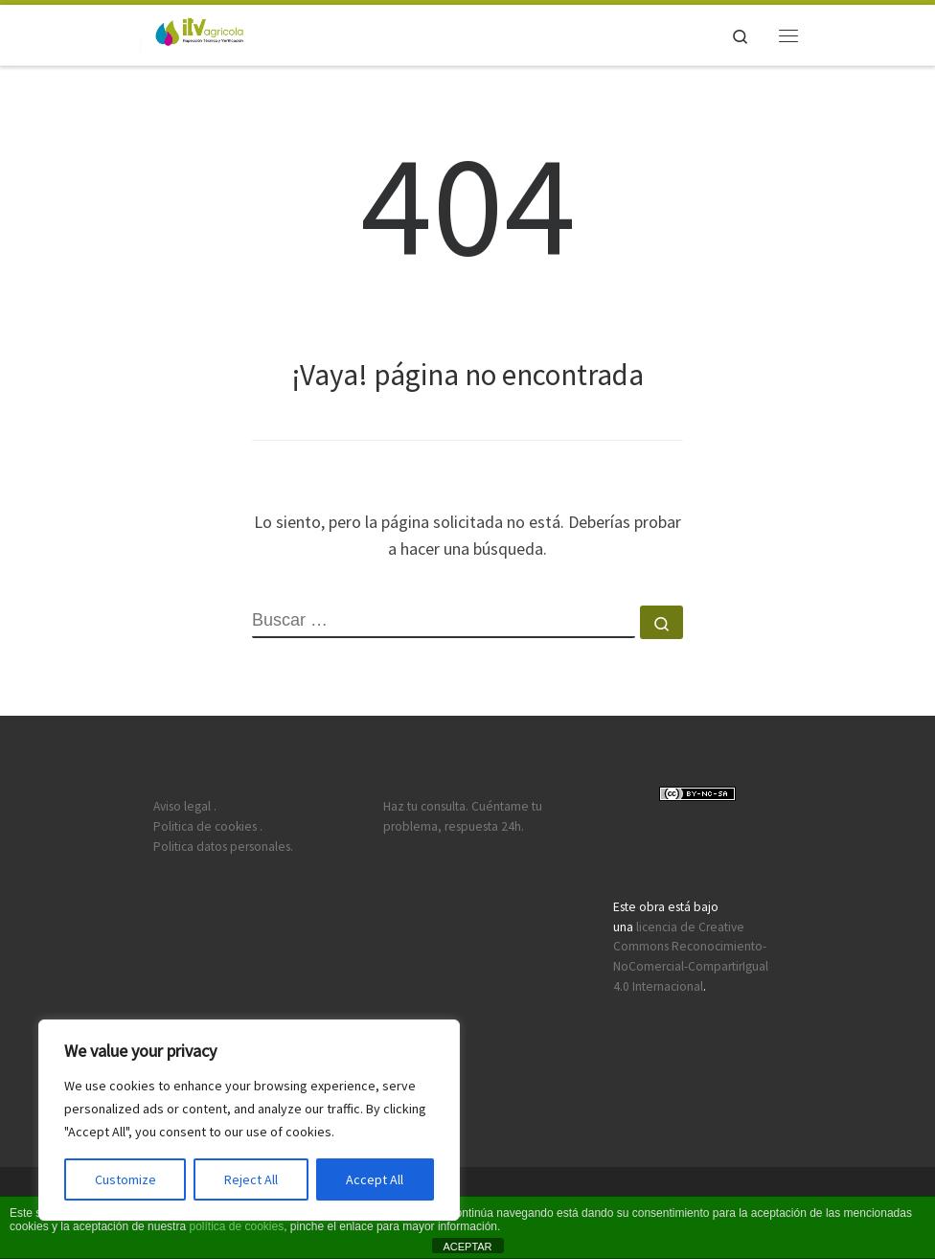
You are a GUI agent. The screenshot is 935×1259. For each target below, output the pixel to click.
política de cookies (236, 1226)
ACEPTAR (467, 1246)
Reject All (251, 1179)
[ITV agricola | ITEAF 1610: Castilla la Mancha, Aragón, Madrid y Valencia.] (191, 32)
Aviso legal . (185, 806)
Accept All (374, 1179)
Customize (125, 1179)
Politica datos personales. (223, 846)
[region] (249, 1120)
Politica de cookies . (207, 826)
